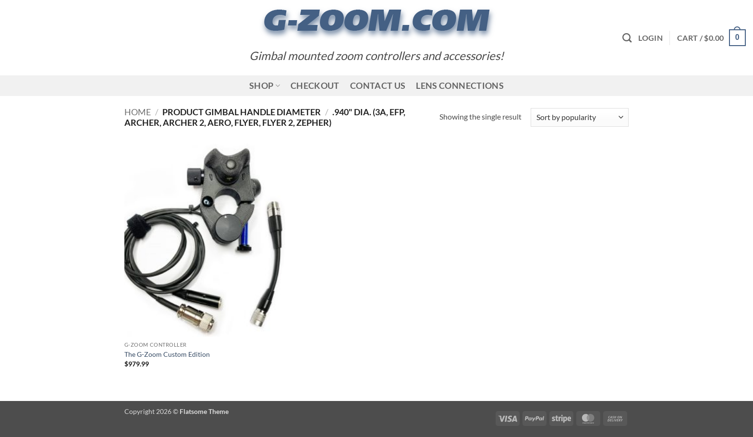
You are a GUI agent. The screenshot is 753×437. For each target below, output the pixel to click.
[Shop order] (580, 117)
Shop (264, 86)
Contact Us (378, 86)
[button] (650, 38)
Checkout (315, 86)
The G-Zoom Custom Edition (167, 354)
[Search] (627, 37)
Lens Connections (460, 86)
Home (137, 112)
